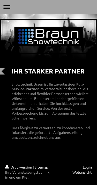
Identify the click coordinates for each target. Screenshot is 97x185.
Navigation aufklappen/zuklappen (48, 6)
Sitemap (41, 167)
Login (87, 167)
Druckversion (19, 167)
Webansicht (82, 172)
